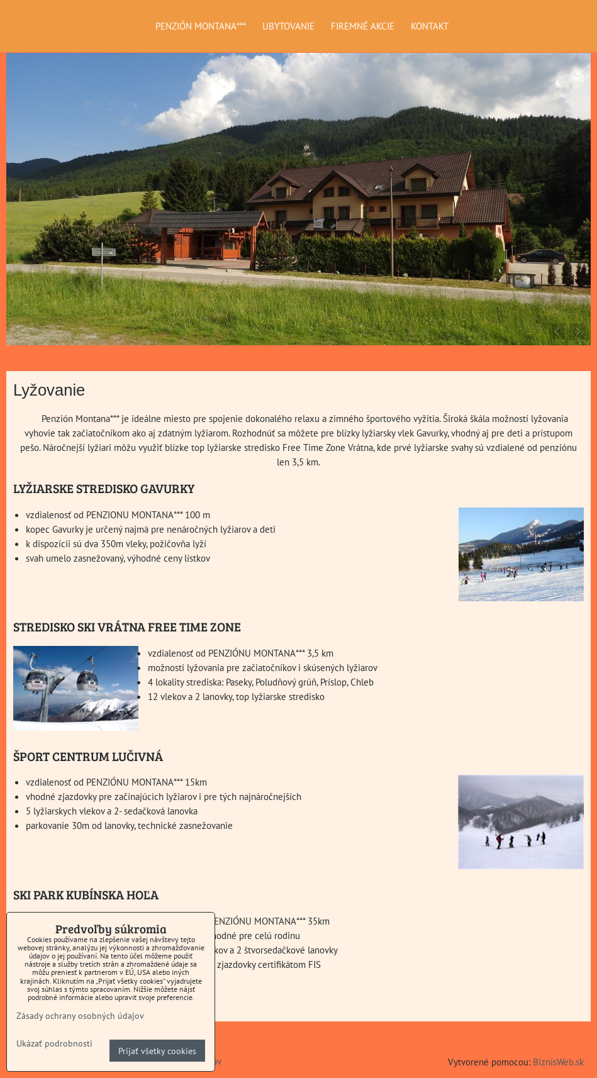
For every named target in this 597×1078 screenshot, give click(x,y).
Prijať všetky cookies (157, 1051)
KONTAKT (430, 25)
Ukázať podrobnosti (54, 1043)
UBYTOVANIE (288, 25)
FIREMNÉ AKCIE (362, 25)
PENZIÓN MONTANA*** (200, 25)
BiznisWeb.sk (558, 1061)
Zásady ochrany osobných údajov (80, 1015)
